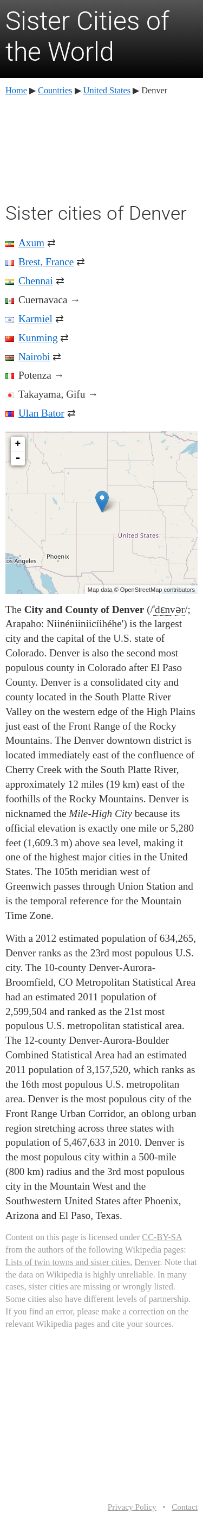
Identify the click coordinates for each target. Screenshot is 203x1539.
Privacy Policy (132, 1506)
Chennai (35, 280)
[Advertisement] (102, 147)
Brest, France (46, 261)
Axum (31, 242)
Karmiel (35, 318)
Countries (55, 90)
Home (16, 90)
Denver (147, 1262)
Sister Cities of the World (87, 36)
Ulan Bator (41, 413)
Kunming (38, 337)
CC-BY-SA (161, 1237)
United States (106, 90)
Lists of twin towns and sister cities (67, 1262)
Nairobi (34, 356)
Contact (185, 1506)
